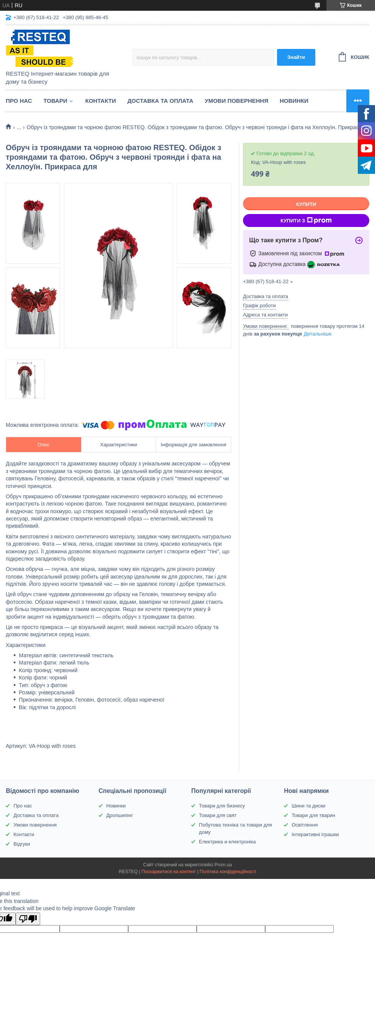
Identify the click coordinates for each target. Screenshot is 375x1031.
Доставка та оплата (160, 101)
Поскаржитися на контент (169, 871)
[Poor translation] (28, 919)
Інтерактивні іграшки (315, 834)
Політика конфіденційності (228, 871)
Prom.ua (223, 864)
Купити (306, 204)
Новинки (294, 101)
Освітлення (305, 825)
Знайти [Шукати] (296, 57)
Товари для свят (217, 815)
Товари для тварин (313, 815)
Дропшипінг (119, 815)
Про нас (19, 101)
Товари (55, 101)
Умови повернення (236, 101)
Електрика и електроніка (227, 842)
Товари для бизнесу (222, 806)
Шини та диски (308, 806)
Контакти (100, 101)
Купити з (306, 220)
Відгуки (21, 844)
